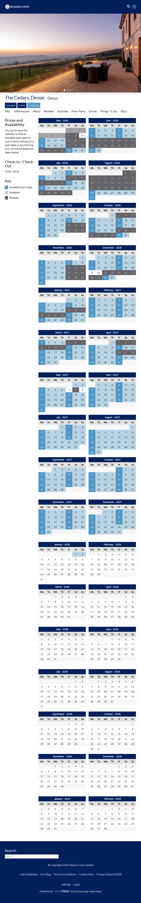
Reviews (49, 111)
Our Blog (45, 874)
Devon (53, 98)
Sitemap (66, 884)
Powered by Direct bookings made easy (70, 891)
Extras (93, 111)
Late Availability (29, 874)
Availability (34, 105)
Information (21, 111)
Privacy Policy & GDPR (109, 874)
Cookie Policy (86, 874)
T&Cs (123, 111)
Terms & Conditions (64, 874)
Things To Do (108, 111)
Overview (10, 105)
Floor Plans (78, 111)
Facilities (62, 111)
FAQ (8, 111)
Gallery (22, 105)
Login (76, 884)
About (37, 111)
